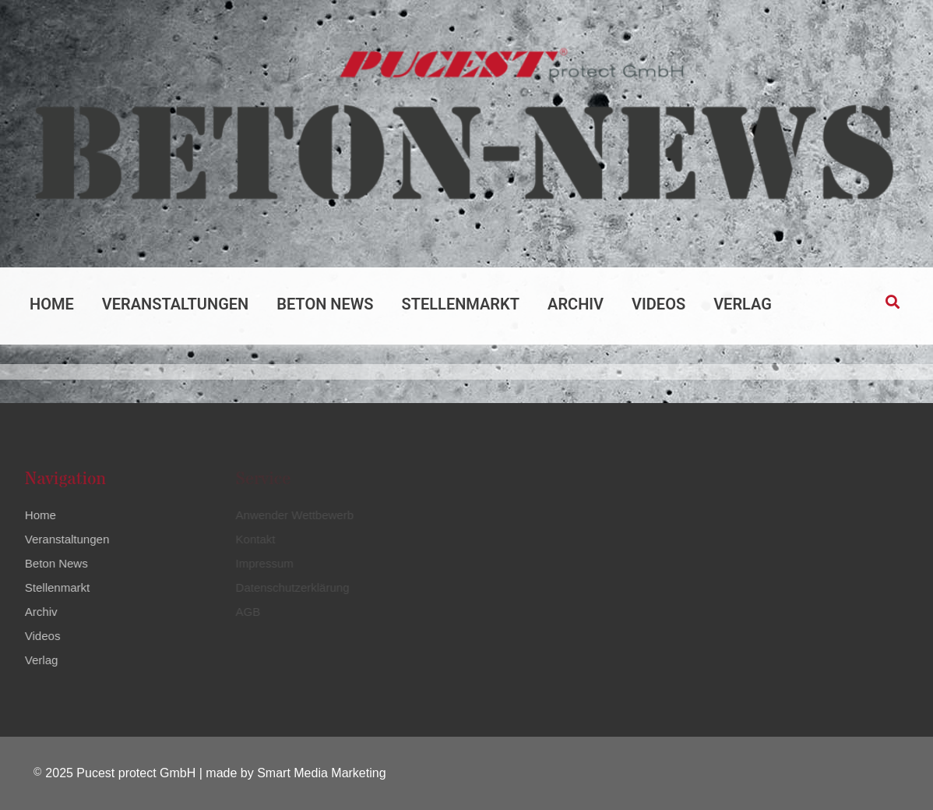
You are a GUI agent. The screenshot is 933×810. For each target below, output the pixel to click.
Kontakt (254, 539)
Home (52, 304)
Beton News (324, 304)
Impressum (263, 563)
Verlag (742, 304)
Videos (658, 304)
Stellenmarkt (461, 304)
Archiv (575, 304)
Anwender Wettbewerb (293, 515)
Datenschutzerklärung (291, 587)
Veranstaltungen (175, 304)
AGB (246, 611)
